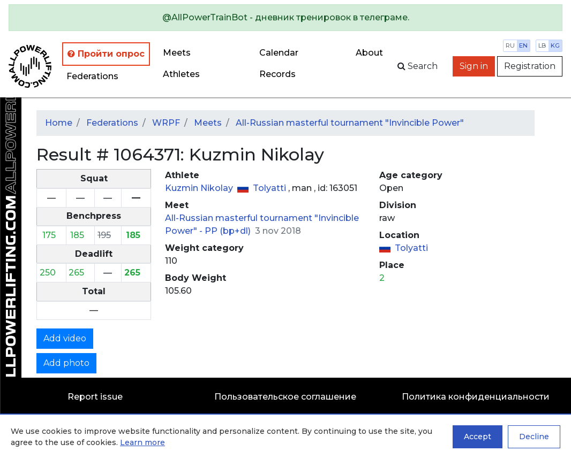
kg (555, 45)
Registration (529, 66)
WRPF (166, 123)
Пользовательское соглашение (285, 397)
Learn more (142, 442)
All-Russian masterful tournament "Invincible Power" (350, 123)
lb (542, 45)
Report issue (95, 397)
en (523, 45)
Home (58, 123)
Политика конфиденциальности (476, 397)
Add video (64, 338)
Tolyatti (270, 188)
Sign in (474, 66)
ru (510, 45)
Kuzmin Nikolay (200, 188)
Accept (477, 436)
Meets (177, 53)
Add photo (66, 363)
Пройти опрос (106, 54)
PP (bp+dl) (229, 231)
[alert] (285, 17)
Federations (92, 76)
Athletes (181, 74)
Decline (534, 436)
